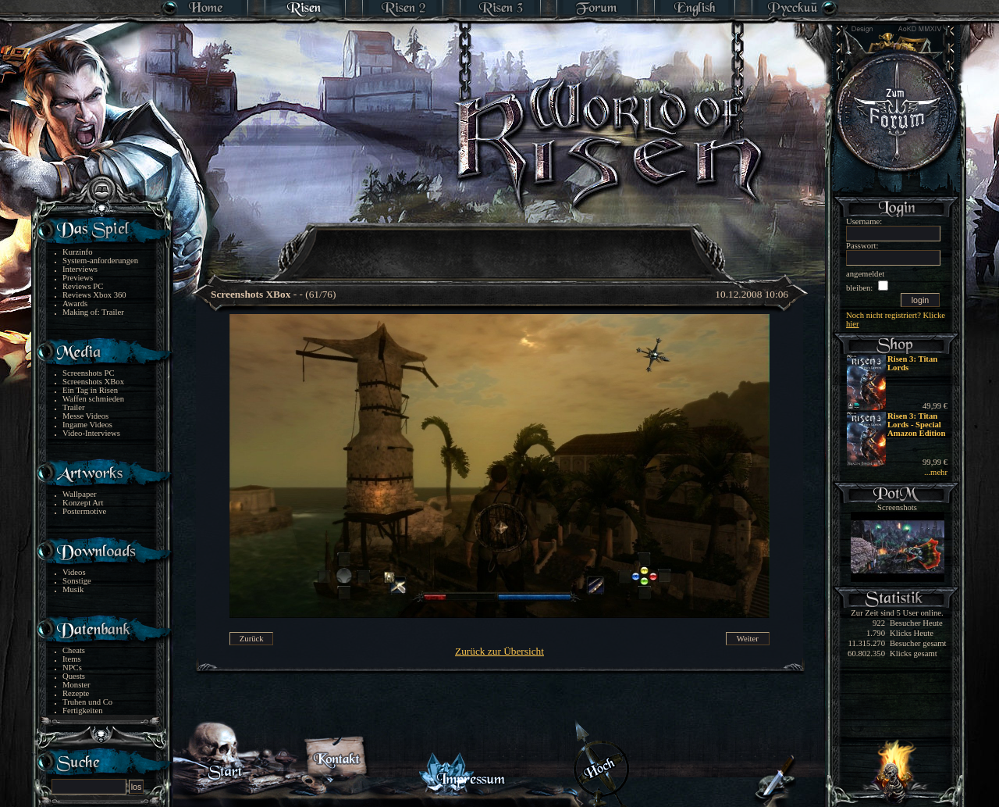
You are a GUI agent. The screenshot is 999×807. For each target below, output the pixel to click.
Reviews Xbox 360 (94, 295)
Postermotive (84, 511)
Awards (74, 303)
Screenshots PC (88, 373)
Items (71, 659)
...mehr (935, 472)
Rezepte (75, 693)
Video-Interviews (91, 433)
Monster (76, 684)
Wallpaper (79, 494)
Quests (73, 676)
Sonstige (76, 581)
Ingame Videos (87, 424)
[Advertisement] (500, 242)
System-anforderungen (100, 260)
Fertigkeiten (82, 710)
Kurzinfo (77, 252)
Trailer (73, 407)
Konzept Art (82, 502)
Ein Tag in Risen (90, 390)
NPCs (72, 667)
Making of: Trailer (93, 312)
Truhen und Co (87, 702)
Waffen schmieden (93, 399)
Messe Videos (85, 416)
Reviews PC (82, 286)
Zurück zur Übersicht (499, 651)
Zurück (252, 638)
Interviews (80, 269)
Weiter (748, 638)
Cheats (73, 650)
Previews (77, 277)
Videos (74, 572)
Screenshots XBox (93, 381)
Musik (73, 589)
